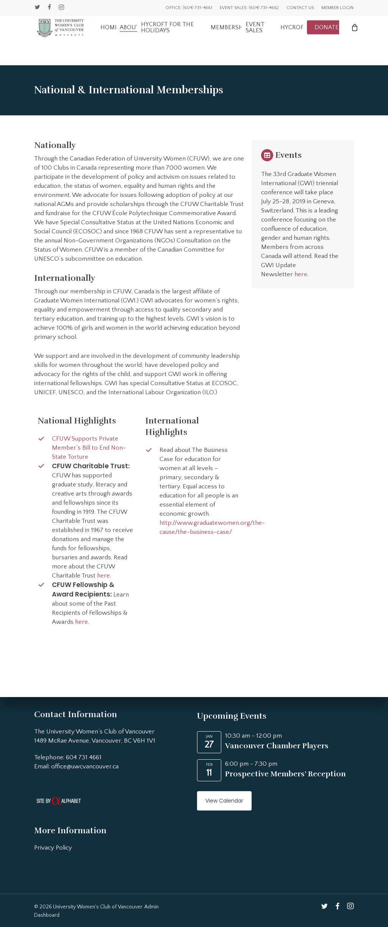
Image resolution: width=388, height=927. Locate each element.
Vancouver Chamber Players (277, 746)
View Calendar (224, 800)
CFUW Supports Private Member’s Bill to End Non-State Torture (89, 447)
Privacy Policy (53, 847)
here (300, 274)
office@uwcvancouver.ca (85, 766)
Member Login (337, 7)
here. (104, 575)
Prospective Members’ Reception (285, 774)
